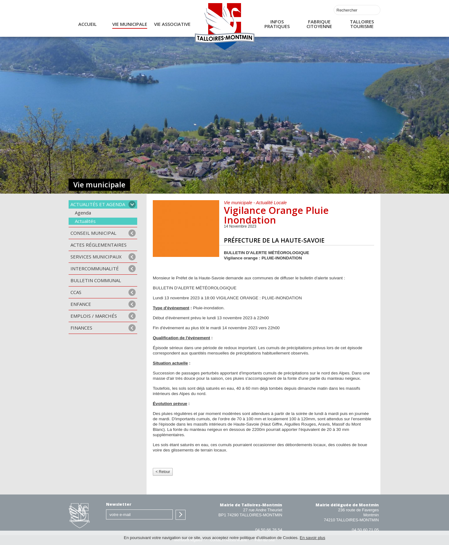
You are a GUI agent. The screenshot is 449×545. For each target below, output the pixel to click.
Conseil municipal (93, 233)
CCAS (75, 292)
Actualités (85, 221)
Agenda (83, 213)
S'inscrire (181, 515)
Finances (81, 328)
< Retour (163, 472)
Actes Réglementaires (98, 245)
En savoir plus (312, 537)
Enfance (80, 304)
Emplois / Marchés (93, 316)
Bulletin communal (95, 280)
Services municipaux (96, 256)
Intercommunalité (94, 268)
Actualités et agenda (97, 204)
